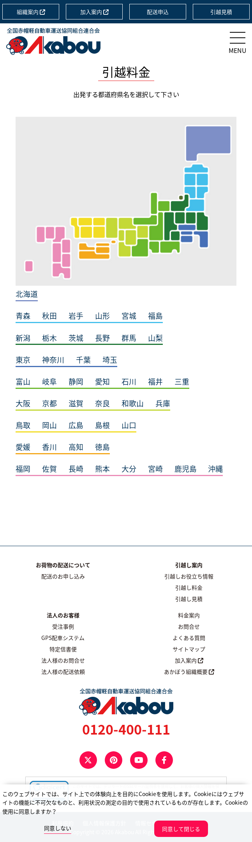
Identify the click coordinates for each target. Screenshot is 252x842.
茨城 (76, 337)
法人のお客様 (63, 615)
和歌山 (133, 403)
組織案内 (31, 12)
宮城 (129, 315)
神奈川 (53, 359)
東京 (23, 359)
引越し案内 (189, 565)
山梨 (155, 337)
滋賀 (76, 403)
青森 (23, 315)
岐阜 (49, 381)
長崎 (76, 468)
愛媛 (23, 446)
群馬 (129, 337)
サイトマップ (189, 649)
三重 (181, 381)
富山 (23, 381)
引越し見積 (189, 599)
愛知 (102, 381)
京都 (49, 403)
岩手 (76, 315)
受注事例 (63, 626)
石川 (129, 381)
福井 (155, 381)
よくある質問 (189, 638)
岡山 (49, 425)
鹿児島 (185, 468)
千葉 (83, 359)
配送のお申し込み (63, 576)
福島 (155, 315)
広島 (76, 425)
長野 (102, 337)
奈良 (102, 403)
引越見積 (221, 12)
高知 (76, 446)
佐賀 (49, 468)
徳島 (102, 446)
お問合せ (189, 626)
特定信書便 (63, 649)
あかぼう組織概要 (189, 671)
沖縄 (215, 468)
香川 (49, 446)
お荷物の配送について (63, 565)
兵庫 (162, 403)
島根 (102, 425)
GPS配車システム (63, 638)
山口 (129, 425)
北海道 (27, 293)
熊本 (102, 468)
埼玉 (109, 359)
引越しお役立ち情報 (188, 576)
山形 (102, 315)
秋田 (49, 315)
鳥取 (23, 425)
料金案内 (189, 615)
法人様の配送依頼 (63, 671)
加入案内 (94, 12)
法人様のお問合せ (63, 660)
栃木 (49, 337)
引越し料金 (189, 587)
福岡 (23, 468)
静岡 (76, 381)
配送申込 (158, 12)
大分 (129, 468)
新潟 (23, 337)
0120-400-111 (126, 729)
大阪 (23, 403)
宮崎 (155, 468)
